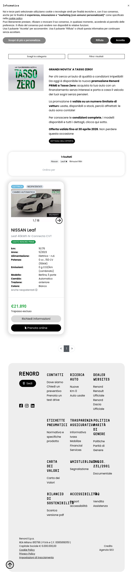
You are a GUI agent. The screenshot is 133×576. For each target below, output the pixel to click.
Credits (108, 546)
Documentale (102, 473)
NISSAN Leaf (23, 230)
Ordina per (49, 170)
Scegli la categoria (36, 56)
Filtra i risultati (96, 56)
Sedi (27, 383)
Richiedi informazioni (36, 319)
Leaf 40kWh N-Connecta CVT (31, 236)
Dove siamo (55, 382)
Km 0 (73, 391)
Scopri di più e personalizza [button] (24, 40)
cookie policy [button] (15, 18)
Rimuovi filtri (75, 161)
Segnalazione (79, 469)
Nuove (74, 387)
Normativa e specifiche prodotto (55, 436)
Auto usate (77, 396)
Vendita (98, 501)
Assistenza (100, 506)
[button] (60, 220)
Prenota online (36, 328)
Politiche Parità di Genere (99, 445)
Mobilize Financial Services (76, 445)
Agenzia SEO (106, 550)
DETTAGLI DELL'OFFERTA (61, 140)
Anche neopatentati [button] (24, 290)
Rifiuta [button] (100, 40)
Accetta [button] (120, 40)
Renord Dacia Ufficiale (98, 404)
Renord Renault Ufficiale (98, 391)
